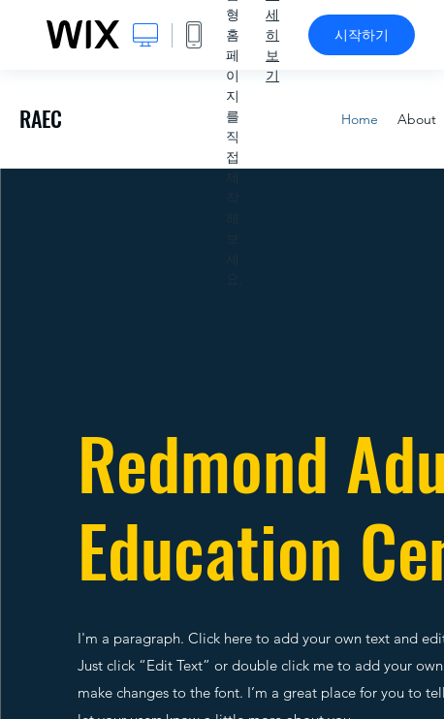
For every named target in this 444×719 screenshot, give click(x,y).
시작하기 (361, 35)
